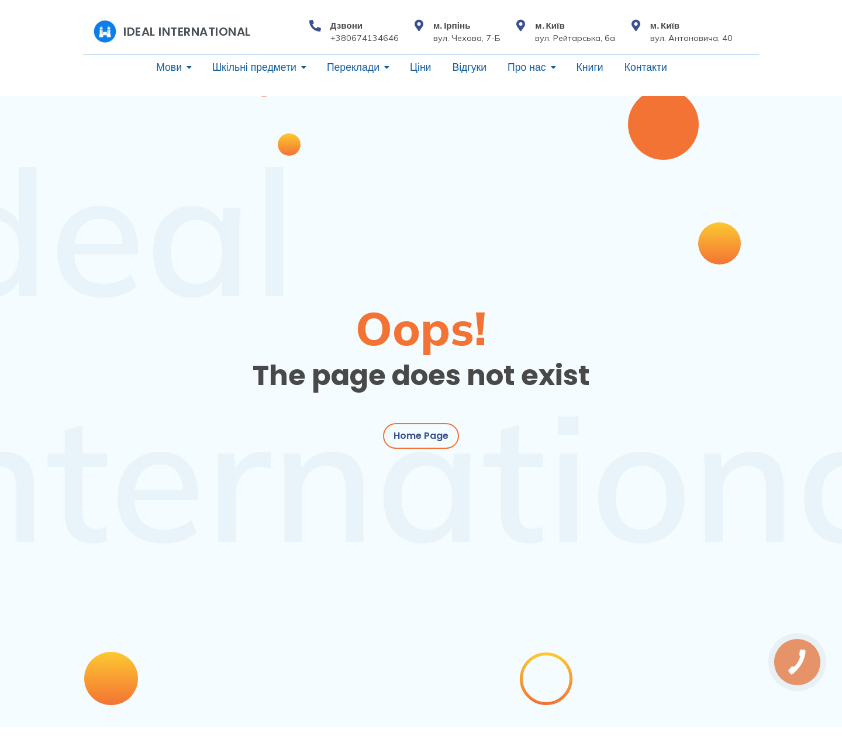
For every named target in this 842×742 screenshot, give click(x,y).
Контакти (645, 67)
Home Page (421, 437)
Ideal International (187, 31)
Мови (169, 67)
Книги (590, 67)
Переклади (353, 67)
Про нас (527, 67)
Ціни (420, 67)
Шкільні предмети (254, 67)
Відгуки (469, 67)
